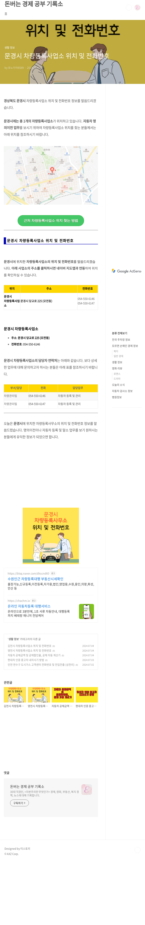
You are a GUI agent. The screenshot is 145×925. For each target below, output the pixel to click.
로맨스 (117, 373)
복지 (116, 351)
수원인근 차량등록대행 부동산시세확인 (35, 641)
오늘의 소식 (118, 385)
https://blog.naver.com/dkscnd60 (28, 635)
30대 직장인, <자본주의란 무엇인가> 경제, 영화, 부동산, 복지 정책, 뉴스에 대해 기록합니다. (44, 856)
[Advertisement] (51, 283)
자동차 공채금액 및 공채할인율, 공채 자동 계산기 (34, 717)
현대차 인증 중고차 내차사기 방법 (26, 722)
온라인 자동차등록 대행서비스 (29, 668)
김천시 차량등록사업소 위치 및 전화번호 (29, 708)
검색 (129, 7)
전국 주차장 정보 (121, 339)
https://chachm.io (19, 663)
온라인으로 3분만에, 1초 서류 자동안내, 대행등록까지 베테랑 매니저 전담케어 (39, 675)
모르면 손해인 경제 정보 (125, 346)
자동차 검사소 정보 (122, 391)
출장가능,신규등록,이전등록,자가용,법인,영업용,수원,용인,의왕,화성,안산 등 (51, 648)
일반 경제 (118, 356)
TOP (137, 912)
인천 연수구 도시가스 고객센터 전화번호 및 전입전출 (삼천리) (41, 727)
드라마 (117, 378)
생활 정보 (13, 701)
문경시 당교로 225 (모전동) (36, 363)
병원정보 (117, 397)
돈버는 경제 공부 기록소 (27, 849)
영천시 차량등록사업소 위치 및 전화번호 (29, 713)
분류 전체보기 (119, 333)
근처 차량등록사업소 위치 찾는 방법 (51, 221)
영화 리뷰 (117, 368)
